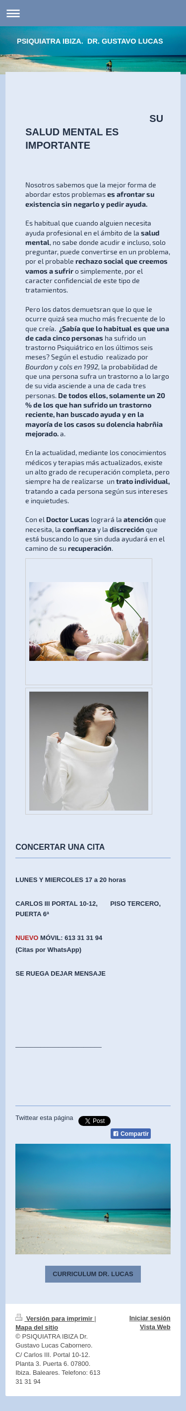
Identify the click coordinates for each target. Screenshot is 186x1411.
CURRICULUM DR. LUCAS (93, 1274)
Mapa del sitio (36, 1327)
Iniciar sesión (150, 1318)
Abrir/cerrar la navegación (93, 13)
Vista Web (155, 1327)
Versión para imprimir (54, 1318)
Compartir (131, 1133)
